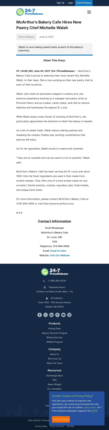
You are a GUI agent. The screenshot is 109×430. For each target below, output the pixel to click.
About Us (54, 354)
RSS (55, 380)
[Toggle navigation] (89, 12)
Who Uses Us (54, 359)
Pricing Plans (54, 329)
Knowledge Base (54, 376)
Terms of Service (57, 426)
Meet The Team (54, 363)
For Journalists (54, 389)
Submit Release (83, 3)
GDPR (94, 410)
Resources (54, 370)
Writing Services (54, 338)
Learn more (90, 407)
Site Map (70, 426)
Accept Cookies (61, 419)
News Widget (54, 385)
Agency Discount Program (54, 333)
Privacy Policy (41, 426)
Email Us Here (58, 251)
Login (70, 3)
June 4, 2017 (46, 37)
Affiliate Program (54, 342)
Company (54, 349)
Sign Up (60, 3)
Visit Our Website (60, 255)
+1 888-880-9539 (57, 281)
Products (54, 323)
